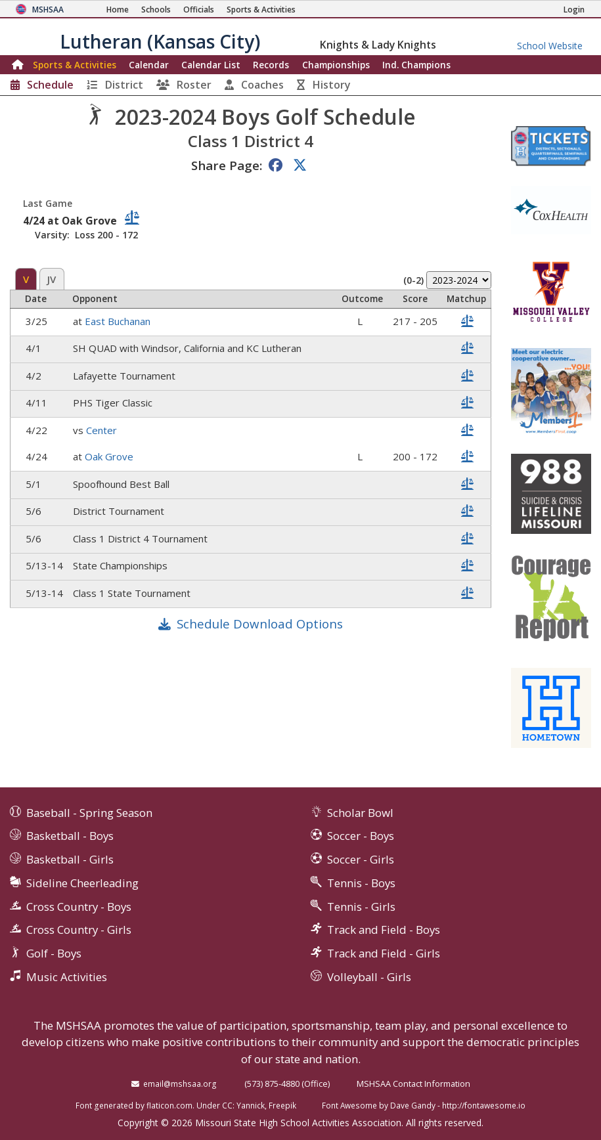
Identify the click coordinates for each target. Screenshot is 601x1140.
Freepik (282, 1105)
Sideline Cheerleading (82, 882)
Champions (416, 64)
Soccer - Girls (360, 859)
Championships (336, 64)
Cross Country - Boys (78, 906)
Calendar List (210, 64)
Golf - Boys (53, 953)
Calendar (149, 64)
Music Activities (66, 976)
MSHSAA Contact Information (413, 1083)
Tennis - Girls (361, 906)
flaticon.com (169, 1105)
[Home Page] (117, 9)
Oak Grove (109, 456)
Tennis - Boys (361, 882)
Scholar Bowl (360, 812)
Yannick (250, 1105)
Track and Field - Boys (383, 929)
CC (227, 1105)
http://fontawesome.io (483, 1105)
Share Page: (226, 165)
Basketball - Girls (70, 859)
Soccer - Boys (360, 835)
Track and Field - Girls (383, 953)
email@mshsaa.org (180, 1083)
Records (271, 64)
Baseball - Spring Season (89, 812)
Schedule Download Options (260, 623)
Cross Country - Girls (78, 929)
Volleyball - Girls (369, 976)
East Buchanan (117, 321)
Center (101, 430)
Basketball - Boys (70, 835)
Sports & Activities (74, 64)
